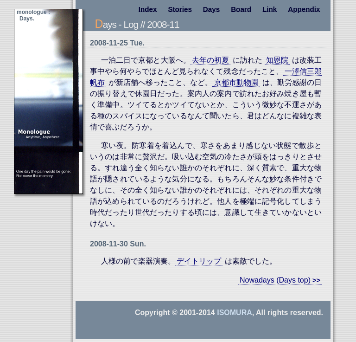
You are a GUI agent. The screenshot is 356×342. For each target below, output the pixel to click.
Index (148, 9)
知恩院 (277, 60)
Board (241, 9)
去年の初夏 (210, 60)
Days (211, 9)
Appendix (304, 9)
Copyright (152, 312)
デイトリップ (199, 261)
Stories (180, 9)
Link (269, 9)
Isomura (234, 312)
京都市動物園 (236, 82)
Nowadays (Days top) (275, 280)
